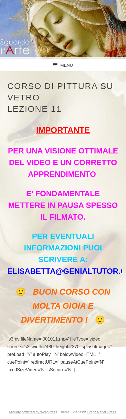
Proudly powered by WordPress (33, 412)
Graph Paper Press (101, 412)
